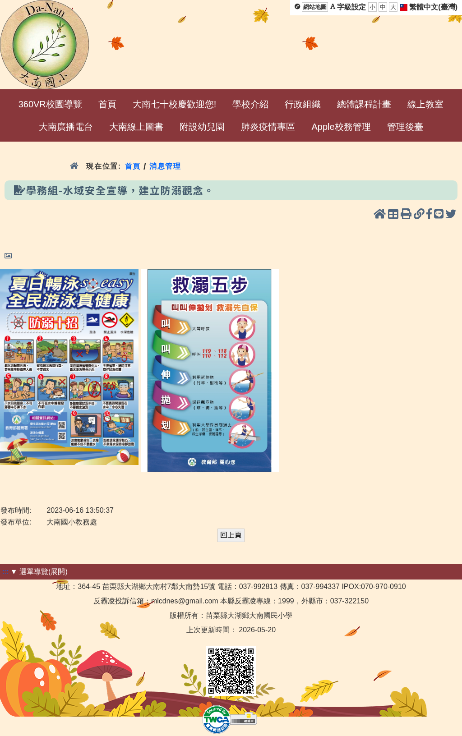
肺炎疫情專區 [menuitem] (268, 127)
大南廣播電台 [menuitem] (66, 127)
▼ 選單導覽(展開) (39, 571)
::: (5, 571)
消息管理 (165, 166)
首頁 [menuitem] (107, 104)
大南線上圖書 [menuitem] (136, 127)
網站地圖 (315, 7)
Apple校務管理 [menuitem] (340, 127)
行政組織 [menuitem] (303, 104)
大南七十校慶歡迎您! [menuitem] (175, 104)
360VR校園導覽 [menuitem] (50, 104)
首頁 (132, 166)
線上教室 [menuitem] (425, 104)
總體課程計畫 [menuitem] (364, 104)
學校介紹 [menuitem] (250, 104)
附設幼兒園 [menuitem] (202, 127)
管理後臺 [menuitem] (405, 127)
